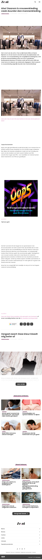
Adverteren (17, 552)
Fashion (3, 535)
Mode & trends (5, 13)
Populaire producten (7, 544)
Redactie (8, 552)
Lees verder (21, 384)
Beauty (3, 532)
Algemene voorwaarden (26, 552)
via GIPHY (3, 219)
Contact (34, 552)
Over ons (13, 552)
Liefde (3, 538)
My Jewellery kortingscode (29, 318)
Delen (21, 324)
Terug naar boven (20, 513)
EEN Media (38, 557)
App (31, 324)
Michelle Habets (24, 13)
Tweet (24, 324)
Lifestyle (3, 541)
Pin (28, 324)
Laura (22, 339)
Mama (3, 528)
